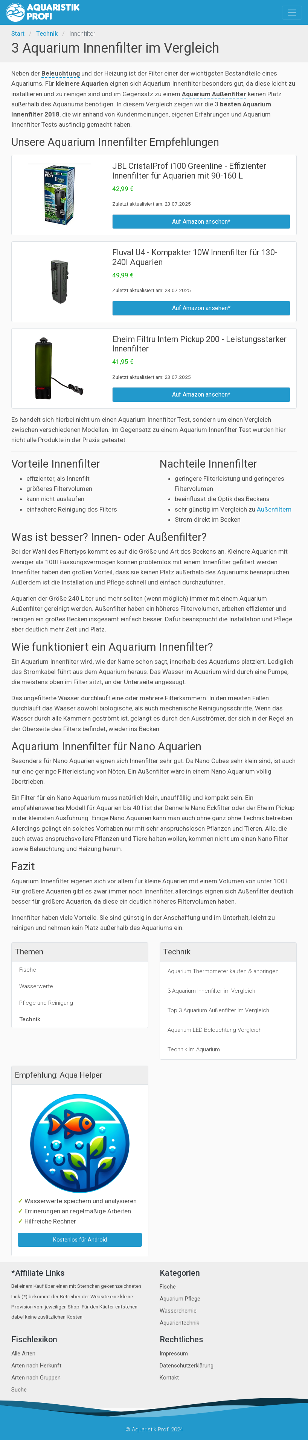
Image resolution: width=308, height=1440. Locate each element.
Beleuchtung (60, 73)
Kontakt (169, 1377)
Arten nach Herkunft (36, 1365)
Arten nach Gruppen (36, 1377)
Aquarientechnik (179, 1322)
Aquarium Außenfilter (214, 94)
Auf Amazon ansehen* (201, 221)
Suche (19, 1389)
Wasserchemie (178, 1310)
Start (17, 33)
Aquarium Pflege (180, 1298)
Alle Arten (23, 1353)
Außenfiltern (274, 509)
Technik (47, 33)
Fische (168, 1286)
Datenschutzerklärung (186, 1365)
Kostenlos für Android (80, 1240)
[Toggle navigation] (292, 13)
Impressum (174, 1353)
